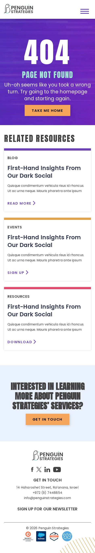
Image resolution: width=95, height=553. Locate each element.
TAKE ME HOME (47, 110)
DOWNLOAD (19, 341)
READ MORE (19, 203)
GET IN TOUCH (48, 419)
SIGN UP (15, 272)
